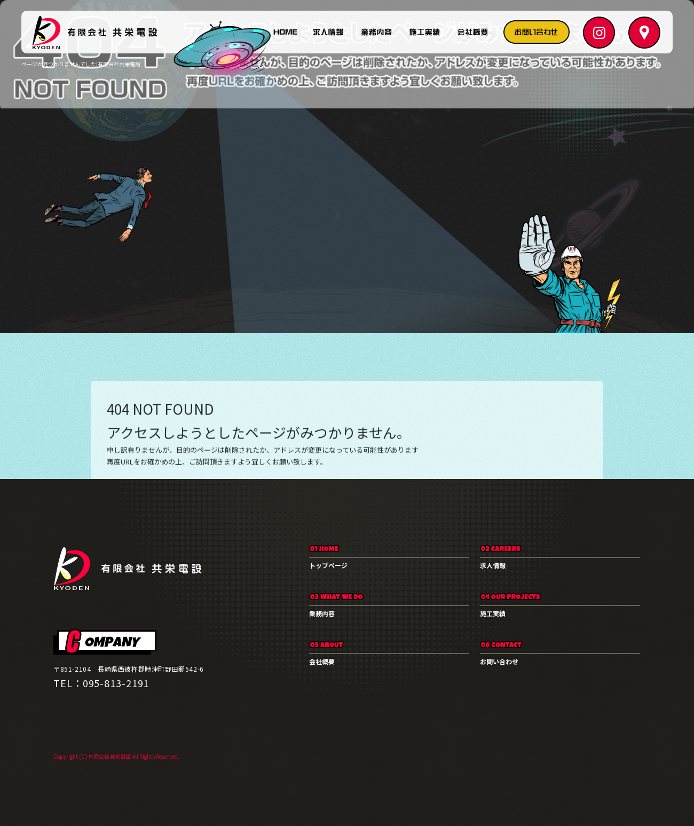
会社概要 (472, 32)
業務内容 (376, 32)
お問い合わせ (536, 32)
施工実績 (424, 32)
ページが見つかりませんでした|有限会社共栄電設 (80, 64)
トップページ (285, 32)
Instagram (598, 32)
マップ (640, 32)
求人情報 (328, 32)
